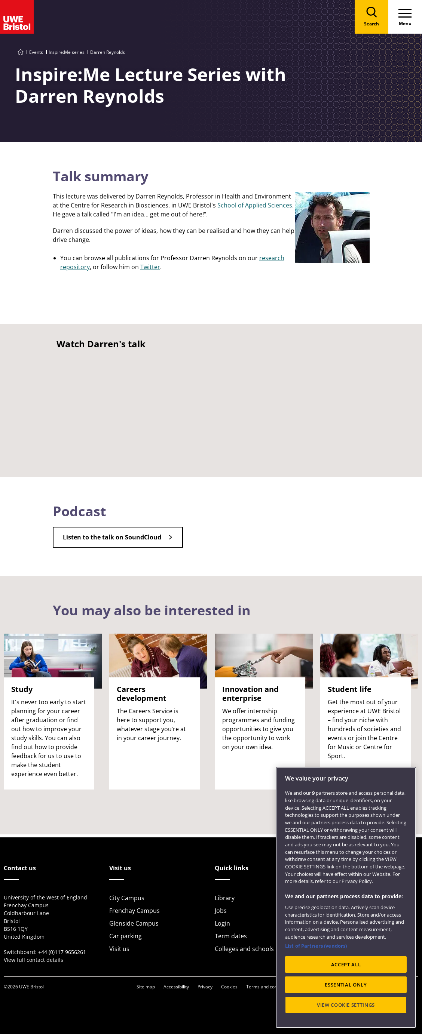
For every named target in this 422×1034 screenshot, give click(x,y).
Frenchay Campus (134, 911)
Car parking (125, 936)
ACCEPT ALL (346, 964)
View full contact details (33, 959)
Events (36, 52)
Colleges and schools (244, 949)
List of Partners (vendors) (316, 945)
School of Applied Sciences (254, 205)
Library (225, 898)
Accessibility (176, 987)
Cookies (229, 987)
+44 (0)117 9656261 (62, 951)
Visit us (119, 949)
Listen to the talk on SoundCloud (112, 537)
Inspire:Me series (67, 52)
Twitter (150, 267)
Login (222, 923)
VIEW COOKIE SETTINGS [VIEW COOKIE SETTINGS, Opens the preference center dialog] (346, 1004)
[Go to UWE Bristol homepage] (21, 52)
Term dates (231, 936)
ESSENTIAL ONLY (346, 984)
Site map (146, 987)
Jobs (221, 911)
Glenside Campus (134, 923)
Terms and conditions (268, 987)
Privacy (205, 987)
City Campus (126, 898)
